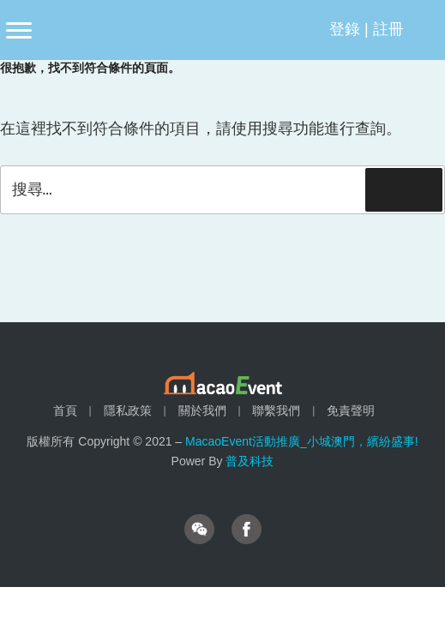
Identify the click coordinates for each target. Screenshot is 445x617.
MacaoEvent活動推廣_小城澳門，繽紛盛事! (301, 441)
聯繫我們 (276, 410)
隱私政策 (128, 410)
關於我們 (202, 410)
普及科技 (250, 461)
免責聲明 (351, 410)
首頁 (65, 410)
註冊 (388, 29)
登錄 (344, 29)
